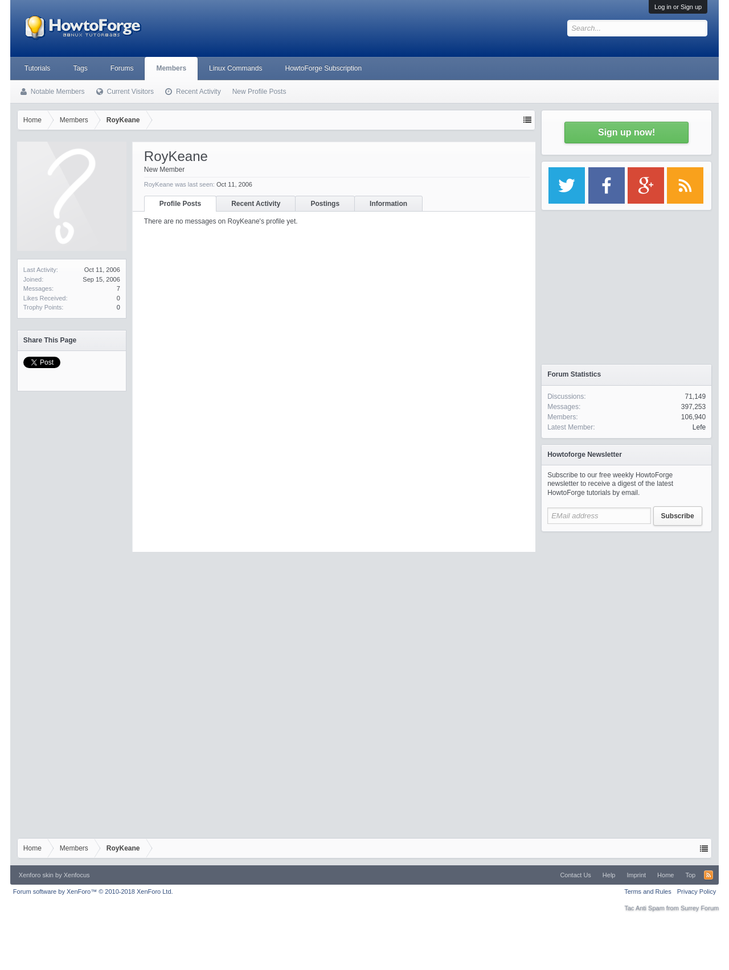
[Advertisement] (626, 609)
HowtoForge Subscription (323, 68)
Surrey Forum (700, 908)
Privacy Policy (696, 891)
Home (665, 875)
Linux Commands (235, 68)
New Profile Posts (259, 92)
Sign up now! (626, 132)
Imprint (636, 875)
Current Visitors (130, 92)
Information (388, 204)
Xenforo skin (36, 875)
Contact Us (575, 875)
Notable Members (58, 92)
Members (171, 68)
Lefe (699, 427)
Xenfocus (77, 875)
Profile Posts (180, 204)
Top (690, 875)
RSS (708, 875)
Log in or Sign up (678, 6)
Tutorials (37, 68)
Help (609, 875)
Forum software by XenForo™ (93, 891)
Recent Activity (255, 204)
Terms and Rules (647, 891)
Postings (324, 204)
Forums (122, 68)
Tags (80, 68)
